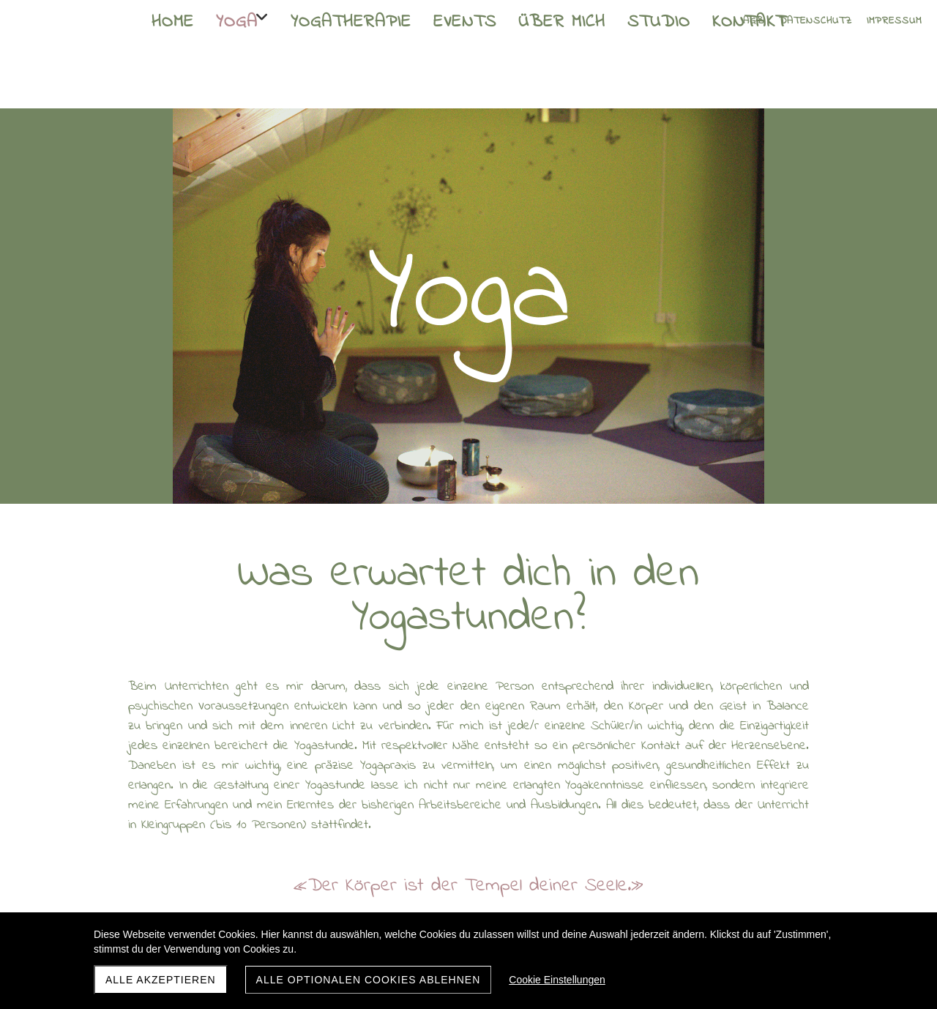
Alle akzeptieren (160, 980)
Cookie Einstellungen (557, 980)
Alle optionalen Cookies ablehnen (368, 980)
